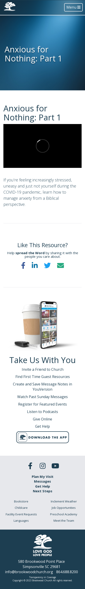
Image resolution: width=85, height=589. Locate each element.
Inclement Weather (64, 501)
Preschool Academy (63, 514)
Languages (21, 521)
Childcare (21, 508)
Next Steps (42, 491)
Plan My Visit (42, 476)
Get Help (42, 486)
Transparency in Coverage (42, 577)
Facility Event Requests (21, 514)
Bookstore (21, 501)
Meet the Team (63, 521)
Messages (42, 481)
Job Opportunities (64, 508)
